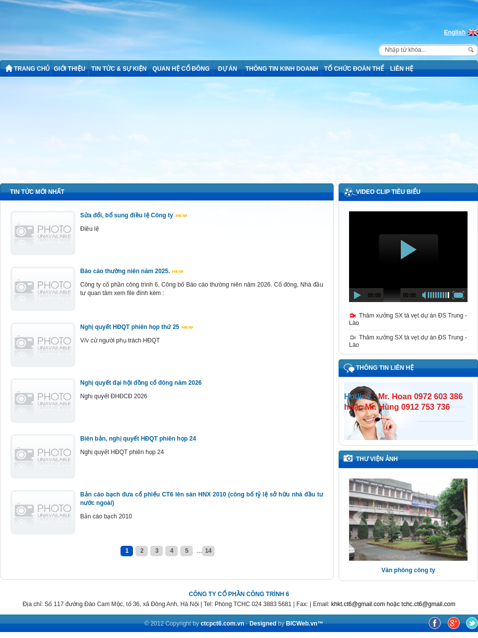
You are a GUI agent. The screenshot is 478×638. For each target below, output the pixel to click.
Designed (263, 623)
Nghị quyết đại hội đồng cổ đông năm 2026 (141, 382)
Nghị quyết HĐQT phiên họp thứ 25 (136, 326)
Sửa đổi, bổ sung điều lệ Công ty (133, 215)
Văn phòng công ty (408, 570)
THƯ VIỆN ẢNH (377, 459)
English (455, 32)
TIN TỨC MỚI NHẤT (37, 191)
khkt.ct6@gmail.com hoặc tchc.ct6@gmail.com (393, 604)
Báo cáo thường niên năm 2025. (131, 271)
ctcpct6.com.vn (222, 623)
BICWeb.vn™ (304, 623)
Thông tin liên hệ (385, 367)
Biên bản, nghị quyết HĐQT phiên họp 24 (138, 438)
